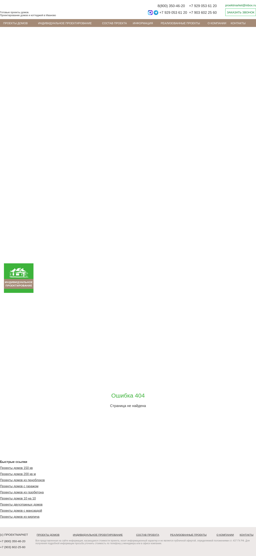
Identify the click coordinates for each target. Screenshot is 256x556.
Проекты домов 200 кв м (18, 474)
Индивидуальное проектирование (65, 23)
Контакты (238, 23)
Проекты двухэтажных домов (21, 504)
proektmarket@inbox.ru (240, 5)
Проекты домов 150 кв (16, 468)
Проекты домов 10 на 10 (18, 498)
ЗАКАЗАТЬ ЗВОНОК (240, 12)
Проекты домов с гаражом (19, 486)
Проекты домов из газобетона (22, 492)
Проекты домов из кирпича (19, 516)
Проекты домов (15, 23)
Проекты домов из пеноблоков (22, 480)
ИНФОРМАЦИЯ (143, 23)
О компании (217, 23)
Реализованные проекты (180, 23)
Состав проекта (114, 23)
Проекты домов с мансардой (21, 510)
